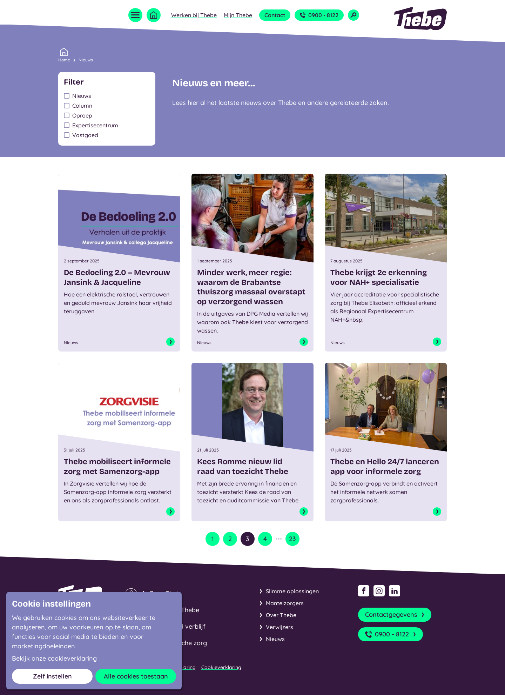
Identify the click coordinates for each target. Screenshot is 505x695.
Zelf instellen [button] (52, 676)
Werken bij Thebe (194, 15)
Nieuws (86, 59)
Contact (274, 15)
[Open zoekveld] (353, 15)
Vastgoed (85, 135)
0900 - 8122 (319, 15)
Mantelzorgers (285, 603)
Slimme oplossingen (292, 591)
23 (292, 539)
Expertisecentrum (95, 125)
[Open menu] (135, 15)
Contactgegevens (395, 615)
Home (64, 59)
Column (82, 105)
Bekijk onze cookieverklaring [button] (54, 658)
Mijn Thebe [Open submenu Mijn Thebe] (238, 15)
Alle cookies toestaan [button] (136, 676)
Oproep (82, 115)
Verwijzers (279, 626)
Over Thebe (281, 615)
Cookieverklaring (221, 667)
